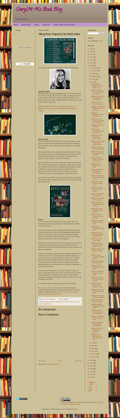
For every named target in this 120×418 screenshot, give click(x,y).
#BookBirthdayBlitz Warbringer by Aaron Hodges (97, 306)
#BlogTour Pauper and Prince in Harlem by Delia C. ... (97, 291)
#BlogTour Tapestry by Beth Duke (97, 125)
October (94, 73)
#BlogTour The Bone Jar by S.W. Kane (97, 300)
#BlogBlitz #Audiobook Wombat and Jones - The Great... (97, 108)
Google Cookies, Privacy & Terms (64, 25)
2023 (91, 57)
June (93, 343)
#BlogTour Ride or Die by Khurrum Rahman (97, 296)
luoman (63, 409)
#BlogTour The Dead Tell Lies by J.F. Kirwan (97, 189)
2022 (91, 60)
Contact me (46, 25)
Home (16, 25)
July (93, 82)
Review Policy (26, 25)
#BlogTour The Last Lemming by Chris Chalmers (97, 210)
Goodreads (64, 288)
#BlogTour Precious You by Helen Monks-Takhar (96, 137)
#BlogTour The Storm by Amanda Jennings (97, 148)
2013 (91, 377)
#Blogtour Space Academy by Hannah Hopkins (97, 256)
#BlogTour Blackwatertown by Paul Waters (97, 114)
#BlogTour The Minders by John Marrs (96, 165)
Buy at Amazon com (64, 292)
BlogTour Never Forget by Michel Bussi (97, 199)
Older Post (78, 361)
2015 (91, 371)
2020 (91, 65)
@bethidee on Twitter (49, 106)
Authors (36, 25)
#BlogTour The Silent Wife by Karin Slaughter (97, 330)
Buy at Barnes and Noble (53, 294)
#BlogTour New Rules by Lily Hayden (97, 194)
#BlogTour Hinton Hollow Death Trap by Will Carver (97, 159)
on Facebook (61, 106)
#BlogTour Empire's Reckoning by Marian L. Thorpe (96, 285)
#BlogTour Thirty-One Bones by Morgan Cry (97, 250)
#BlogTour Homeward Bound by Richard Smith (97, 222)
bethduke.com (69, 108)
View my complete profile (90, 388)
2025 (91, 51)
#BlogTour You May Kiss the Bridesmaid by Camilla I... (97, 92)
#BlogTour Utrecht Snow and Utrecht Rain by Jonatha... (97, 244)
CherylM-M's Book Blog (39, 9)
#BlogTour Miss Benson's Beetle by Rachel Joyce (97, 86)
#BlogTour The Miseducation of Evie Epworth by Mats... (96, 337)
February (94, 354)
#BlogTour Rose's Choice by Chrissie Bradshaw (97, 216)
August (94, 79)
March (93, 351)
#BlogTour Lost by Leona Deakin (96, 239)
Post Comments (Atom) (52, 364)
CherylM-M (78, 402)
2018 (91, 363)
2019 (91, 360)
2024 (91, 54)
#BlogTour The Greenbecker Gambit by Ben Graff (97, 130)
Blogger (75, 409)
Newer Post (42, 361)
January (94, 357)
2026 (91, 49)
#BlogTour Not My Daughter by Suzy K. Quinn (97, 267)
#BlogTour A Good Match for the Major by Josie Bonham (97, 120)
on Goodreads (56, 108)
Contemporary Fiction (59, 301)
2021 (91, 63)
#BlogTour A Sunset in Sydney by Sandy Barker (97, 273)
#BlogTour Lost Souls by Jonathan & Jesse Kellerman (97, 153)
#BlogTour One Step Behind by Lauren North (97, 183)
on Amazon (48, 108)
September (95, 76)
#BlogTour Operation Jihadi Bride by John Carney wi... (97, 204)
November (95, 71)
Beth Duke (45, 301)
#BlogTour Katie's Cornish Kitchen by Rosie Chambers (97, 312)
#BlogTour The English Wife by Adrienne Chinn (97, 318)
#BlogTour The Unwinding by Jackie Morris (97, 228)
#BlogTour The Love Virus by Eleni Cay (97, 103)
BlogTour (51, 301)
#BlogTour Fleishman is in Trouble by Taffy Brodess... (97, 171)
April (93, 348)
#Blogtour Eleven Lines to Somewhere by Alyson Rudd (97, 98)
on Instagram (69, 106)
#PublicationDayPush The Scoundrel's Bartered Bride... (97, 324)
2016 (91, 369)
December (95, 68)
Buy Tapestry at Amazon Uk (47, 288)
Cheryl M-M (92, 383)
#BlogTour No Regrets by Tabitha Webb (97, 262)
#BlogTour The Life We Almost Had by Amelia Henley (97, 143)
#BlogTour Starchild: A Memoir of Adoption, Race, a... (97, 177)
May (93, 345)
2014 (91, 374)
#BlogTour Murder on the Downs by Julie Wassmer (97, 279)
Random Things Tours (71, 301)
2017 (91, 366)
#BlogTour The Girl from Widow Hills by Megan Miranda (97, 234)
